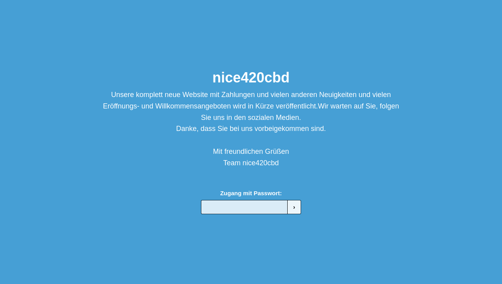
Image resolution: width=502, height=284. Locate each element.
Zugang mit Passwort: (251, 193)
